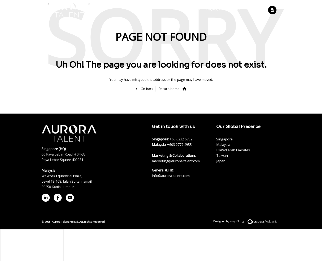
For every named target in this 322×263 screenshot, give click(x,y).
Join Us (234, 9)
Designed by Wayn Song (247, 221)
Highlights (214, 9)
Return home (169, 88)
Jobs (196, 9)
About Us (179, 9)
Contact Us (254, 9)
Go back (146, 88)
